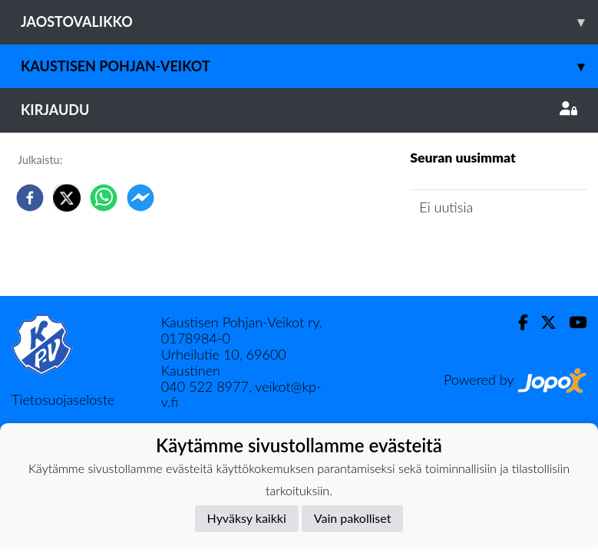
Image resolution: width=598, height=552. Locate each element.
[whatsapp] (103, 198)
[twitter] (67, 198)
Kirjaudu (299, 109)
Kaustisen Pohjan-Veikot (309, 66)
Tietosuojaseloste (63, 399)
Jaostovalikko (309, 22)
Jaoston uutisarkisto (480, 250)
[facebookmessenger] (140, 198)
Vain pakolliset (353, 518)
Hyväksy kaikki (246, 518)
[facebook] (30, 198)
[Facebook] (517, 322)
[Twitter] (542, 322)
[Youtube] (571, 322)
